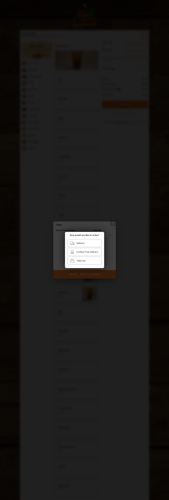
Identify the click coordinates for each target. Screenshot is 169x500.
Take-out (77, 261)
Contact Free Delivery (84, 252)
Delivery (77, 243)
